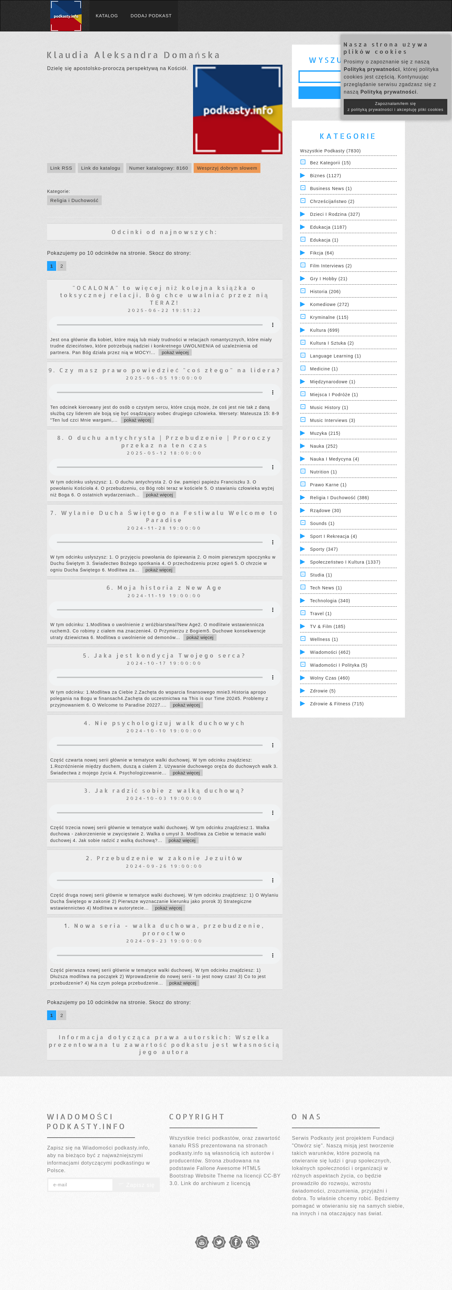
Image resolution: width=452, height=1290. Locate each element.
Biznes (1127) (325, 175)
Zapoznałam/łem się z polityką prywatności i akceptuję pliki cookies (395, 106)
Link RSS (61, 168)
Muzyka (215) (325, 433)
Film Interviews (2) (331, 265)
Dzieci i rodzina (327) (335, 214)
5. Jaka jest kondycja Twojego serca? (164, 655)
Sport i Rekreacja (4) (333, 536)
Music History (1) (329, 407)
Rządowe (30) (325, 510)
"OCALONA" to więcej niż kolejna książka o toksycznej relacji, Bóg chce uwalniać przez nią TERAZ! (164, 295)
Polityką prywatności (372, 69)
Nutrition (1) (323, 471)
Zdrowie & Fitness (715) (337, 703)
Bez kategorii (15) (330, 162)
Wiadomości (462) (330, 652)
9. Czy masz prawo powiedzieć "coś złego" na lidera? (164, 370)
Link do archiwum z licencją (215, 1183)
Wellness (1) (324, 639)
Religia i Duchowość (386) (339, 497)
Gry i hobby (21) (328, 278)
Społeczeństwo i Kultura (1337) (345, 562)
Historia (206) (325, 291)
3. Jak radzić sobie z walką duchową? (164, 790)
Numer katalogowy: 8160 (158, 168)
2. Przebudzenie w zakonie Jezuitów (165, 857)
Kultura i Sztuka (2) (332, 343)
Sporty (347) (324, 549)
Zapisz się (136, 1185)
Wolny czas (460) (330, 678)
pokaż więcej (175, 352)
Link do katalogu (100, 168)
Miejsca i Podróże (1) (334, 394)
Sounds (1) (322, 523)
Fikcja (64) (322, 252)
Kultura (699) (325, 330)
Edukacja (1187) (328, 227)
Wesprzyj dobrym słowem (227, 168)
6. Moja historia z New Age (164, 587)
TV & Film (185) (328, 626)
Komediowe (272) (329, 304)
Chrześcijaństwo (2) (332, 201)
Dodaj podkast (151, 15)
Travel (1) (321, 613)
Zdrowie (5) (323, 690)
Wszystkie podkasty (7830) (330, 150)
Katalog (107, 15)
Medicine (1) (324, 368)
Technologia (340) (330, 600)
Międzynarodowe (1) (333, 381)
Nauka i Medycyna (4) (334, 459)
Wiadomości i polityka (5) (339, 665)
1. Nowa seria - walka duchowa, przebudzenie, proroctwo (164, 929)
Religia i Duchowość (74, 200)
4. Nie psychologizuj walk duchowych (164, 722)
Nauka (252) (324, 446)
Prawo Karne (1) (328, 484)
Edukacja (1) (324, 240)
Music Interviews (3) (332, 420)
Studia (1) (321, 574)
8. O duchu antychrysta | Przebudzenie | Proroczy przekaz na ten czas (164, 441)
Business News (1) (331, 188)
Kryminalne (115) (329, 317)
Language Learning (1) (335, 355)
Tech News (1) (326, 587)
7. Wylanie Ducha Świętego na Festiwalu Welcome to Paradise (164, 516)
